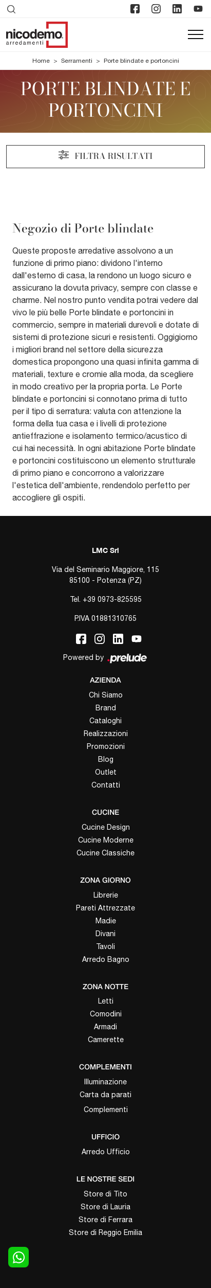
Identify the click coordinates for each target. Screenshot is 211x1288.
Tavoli (105, 946)
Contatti (105, 785)
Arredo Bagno (105, 959)
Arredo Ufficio (106, 1152)
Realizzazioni (106, 733)
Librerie (105, 895)
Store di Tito (105, 1194)
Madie (105, 921)
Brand (105, 708)
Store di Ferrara (105, 1219)
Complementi (106, 1109)
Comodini (106, 1014)
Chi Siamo (106, 695)
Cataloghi (105, 721)
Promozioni (106, 746)
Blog (105, 759)
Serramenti (76, 60)
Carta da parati (105, 1094)
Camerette (106, 1039)
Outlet (106, 772)
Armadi (105, 1027)
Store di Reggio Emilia (105, 1232)
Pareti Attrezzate (105, 908)
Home (41, 60)
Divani (105, 933)
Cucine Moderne (105, 840)
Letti (105, 1001)
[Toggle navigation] (195, 35)
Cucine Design (106, 827)
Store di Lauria (105, 1207)
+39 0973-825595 (112, 599)
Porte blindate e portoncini (141, 60)
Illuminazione (105, 1082)
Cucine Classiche (105, 853)
